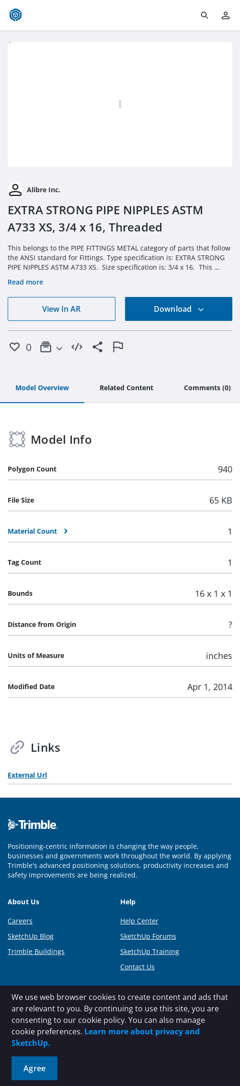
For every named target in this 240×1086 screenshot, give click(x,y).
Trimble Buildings (36, 951)
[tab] (42, 388)
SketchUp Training (149, 951)
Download (179, 309)
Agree (34, 1068)
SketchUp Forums (148, 936)
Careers (20, 920)
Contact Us (137, 966)
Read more (25, 281)
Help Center (139, 920)
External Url (27, 774)
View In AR (61, 309)
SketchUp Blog (31, 936)
